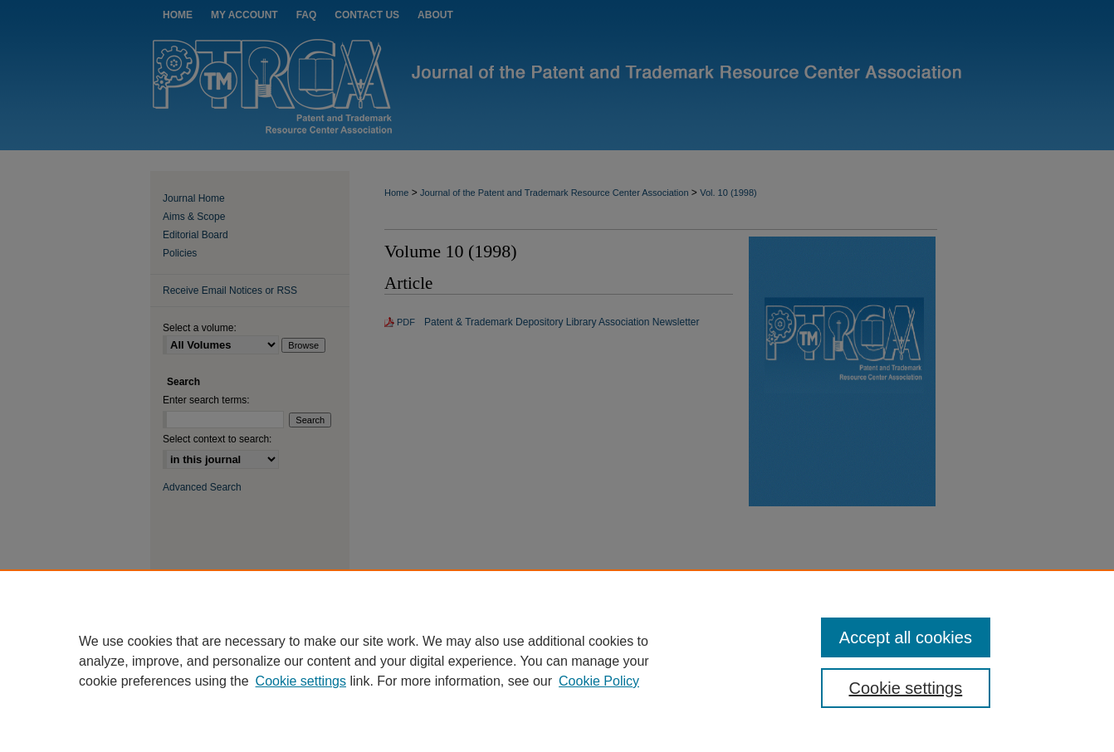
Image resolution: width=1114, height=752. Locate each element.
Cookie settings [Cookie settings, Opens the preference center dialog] (906, 688)
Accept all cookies (905, 637)
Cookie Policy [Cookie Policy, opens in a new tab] (599, 681)
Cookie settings (301, 681)
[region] (557, 660)
